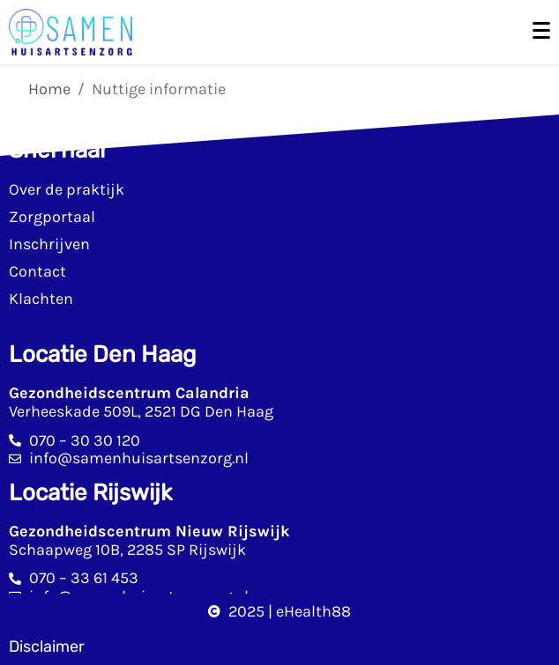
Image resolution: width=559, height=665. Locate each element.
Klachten (41, 298)
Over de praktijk (66, 189)
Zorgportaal (52, 216)
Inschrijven (49, 244)
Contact (37, 271)
